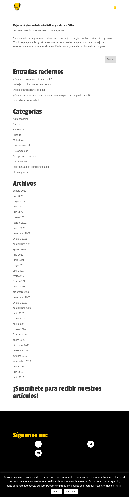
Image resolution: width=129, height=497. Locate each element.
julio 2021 (18, 254)
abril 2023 (18, 206)
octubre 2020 (20, 302)
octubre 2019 (20, 356)
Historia (17, 135)
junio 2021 (18, 260)
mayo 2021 (19, 265)
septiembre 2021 (22, 244)
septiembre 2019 (22, 361)
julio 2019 (18, 372)
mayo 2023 (19, 201)
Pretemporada (20, 151)
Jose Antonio (24, 30)
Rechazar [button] (71, 491)
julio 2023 (18, 196)
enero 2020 (19, 339)
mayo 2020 (19, 318)
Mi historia (18, 140)
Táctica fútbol (20, 161)
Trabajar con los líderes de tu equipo (32, 84)
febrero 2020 (20, 334)
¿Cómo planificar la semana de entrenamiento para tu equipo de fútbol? (51, 95)
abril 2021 (18, 270)
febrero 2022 (20, 222)
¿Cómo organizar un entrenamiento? (33, 79)
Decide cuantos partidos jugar (29, 89)
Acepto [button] (56, 491)
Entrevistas (19, 129)
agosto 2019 (19, 366)
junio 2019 (18, 377)
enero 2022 (19, 228)
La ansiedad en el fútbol (26, 100)
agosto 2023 (19, 190)
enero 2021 (19, 286)
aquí (118, 485)
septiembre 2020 (22, 307)
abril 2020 (18, 324)
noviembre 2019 (21, 350)
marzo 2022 (19, 217)
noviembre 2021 (21, 233)
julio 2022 (18, 212)
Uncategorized (57, 30)
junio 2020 (18, 313)
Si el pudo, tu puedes (24, 156)
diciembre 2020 (21, 292)
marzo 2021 (19, 276)
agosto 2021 (19, 249)
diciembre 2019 (21, 345)
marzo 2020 (19, 329)
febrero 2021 (20, 281)
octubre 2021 (20, 238)
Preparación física (22, 145)
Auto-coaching (21, 119)
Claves (16, 124)
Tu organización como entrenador (31, 166)
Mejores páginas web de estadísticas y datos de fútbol (43, 25)
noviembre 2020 (21, 297)
